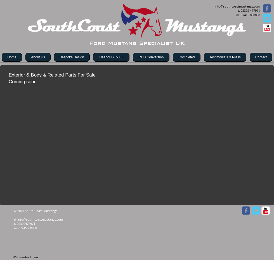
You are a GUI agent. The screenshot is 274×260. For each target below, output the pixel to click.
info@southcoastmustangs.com (40, 219)
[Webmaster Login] (25, 257)
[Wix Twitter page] (267, 18)
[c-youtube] (267, 28)
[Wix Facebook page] (267, 8)
